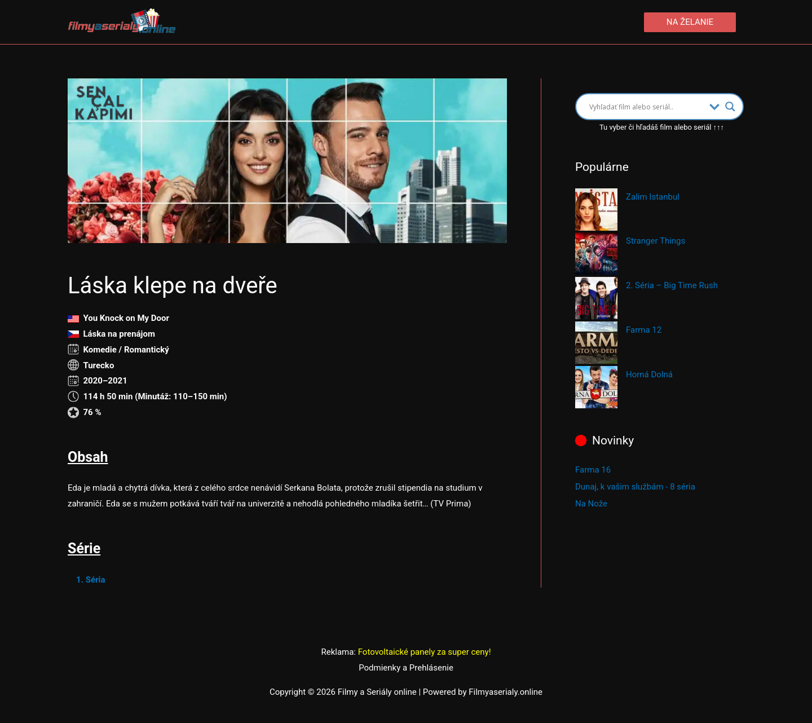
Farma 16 (593, 470)
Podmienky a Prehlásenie (406, 668)
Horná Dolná (649, 374)
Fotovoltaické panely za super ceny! (424, 652)
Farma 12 (643, 330)
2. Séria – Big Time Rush (672, 285)
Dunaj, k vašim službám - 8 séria (635, 487)
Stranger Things (655, 241)
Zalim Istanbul (652, 197)
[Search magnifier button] (730, 106)
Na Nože (591, 504)
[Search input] (646, 106)
